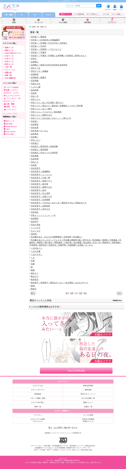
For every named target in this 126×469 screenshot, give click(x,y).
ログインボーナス (37, 390)
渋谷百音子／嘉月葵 (39, 184)
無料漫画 (87, 22)
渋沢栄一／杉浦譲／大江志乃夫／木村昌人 (49, 43)
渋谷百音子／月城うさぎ (41, 197)
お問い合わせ (71, 428)
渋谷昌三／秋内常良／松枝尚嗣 (44, 146)
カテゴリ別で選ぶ (37, 402)
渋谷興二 (34, 137)
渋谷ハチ (34, 162)
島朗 (33, 270)
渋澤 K (33, 59)
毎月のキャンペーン (88, 394)
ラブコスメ (112, 22)
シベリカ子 (35, 228)
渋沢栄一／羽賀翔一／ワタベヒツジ (46, 49)
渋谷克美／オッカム (39, 131)
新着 (14, 22)
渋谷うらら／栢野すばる (41, 115)
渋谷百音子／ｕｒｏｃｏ (41, 175)
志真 (33, 261)
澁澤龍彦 (34, 74)
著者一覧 (37, 407)
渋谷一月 (34, 96)
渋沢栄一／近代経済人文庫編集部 (45, 40)
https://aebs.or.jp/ (86, 450)
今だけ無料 (63, 22)
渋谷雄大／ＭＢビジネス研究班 (44, 153)
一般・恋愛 (8, 15)
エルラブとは (38, 385)
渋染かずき (35, 84)
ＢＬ (35, 15)
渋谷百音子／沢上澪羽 (40, 193)
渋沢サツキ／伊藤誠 (39, 71)
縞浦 (33, 286)
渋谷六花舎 (35, 225)
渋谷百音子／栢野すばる (41, 187)
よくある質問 (55, 428)
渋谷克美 (34, 128)
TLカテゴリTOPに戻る (76, 371)
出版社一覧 (88, 407)
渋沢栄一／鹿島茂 (38, 37)
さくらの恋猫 (88, 415)
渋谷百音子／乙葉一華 (40, 178)
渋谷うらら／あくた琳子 (41, 109)
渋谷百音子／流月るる (40, 209)
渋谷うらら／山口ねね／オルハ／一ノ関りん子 (51, 118)
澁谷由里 (34, 90)
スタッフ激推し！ (117, 14)
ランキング (38, 22)
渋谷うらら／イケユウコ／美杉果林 (46, 112)
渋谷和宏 (34, 124)
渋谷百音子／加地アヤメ (41, 181)
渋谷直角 (34, 156)
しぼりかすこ (36, 254)
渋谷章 (34, 93)
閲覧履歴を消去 (117, 300)
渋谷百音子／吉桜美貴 (40, 206)
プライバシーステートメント (61, 433)
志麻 (33, 264)
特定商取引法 (77, 433)
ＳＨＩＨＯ (35, 231)
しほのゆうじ (36, 248)
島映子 (34, 289)
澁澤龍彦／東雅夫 (38, 78)
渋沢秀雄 (34, 81)
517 (67, 293)
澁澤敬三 (34, 62)
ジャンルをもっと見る (10, 113)
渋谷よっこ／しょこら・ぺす (43, 215)
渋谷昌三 (34, 143)
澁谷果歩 (34, 134)
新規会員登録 (88, 385)
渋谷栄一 (34, 121)
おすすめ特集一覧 (88, 398)
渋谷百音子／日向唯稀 (40, 200)
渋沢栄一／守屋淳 (38, 52)
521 (85, 293)
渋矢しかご (35, 140)
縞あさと (34, 273)
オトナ (48, 15)
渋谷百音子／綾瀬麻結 (40, 171)
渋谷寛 (34, 165)
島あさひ (34, 276)
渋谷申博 (34, 159)
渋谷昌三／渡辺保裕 (39, 150)
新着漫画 (37, 394)
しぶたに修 (35, 87)
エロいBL (106, 14)
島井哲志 (34, 280)
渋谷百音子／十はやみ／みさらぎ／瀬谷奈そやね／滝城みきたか (59, 203)
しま (33, 258)
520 (80, 293)
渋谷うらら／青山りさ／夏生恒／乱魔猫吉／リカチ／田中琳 (57, 106)
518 (71, 293)
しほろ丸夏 (35, 251)
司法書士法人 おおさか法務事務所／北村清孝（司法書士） (57, 237)
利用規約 (47, 433)
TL (22, 15)
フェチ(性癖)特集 (78, 14)
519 (76, 293)
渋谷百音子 (35, 168)
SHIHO (34, 234)
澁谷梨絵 (34, 218)
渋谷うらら (35, 99)
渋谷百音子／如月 (38, 190)
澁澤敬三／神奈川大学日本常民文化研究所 (49, 65)
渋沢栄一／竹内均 (38, 46)
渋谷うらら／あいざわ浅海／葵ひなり (47, 103)
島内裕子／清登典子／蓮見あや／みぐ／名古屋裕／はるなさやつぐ (59, 283)
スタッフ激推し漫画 (37, 398)
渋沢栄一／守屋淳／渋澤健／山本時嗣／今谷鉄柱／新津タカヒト (59, 56)
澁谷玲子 (34, 222)
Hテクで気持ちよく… (94, 14)
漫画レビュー (88, 402)
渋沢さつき (35, 68)
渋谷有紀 (34, 212)
